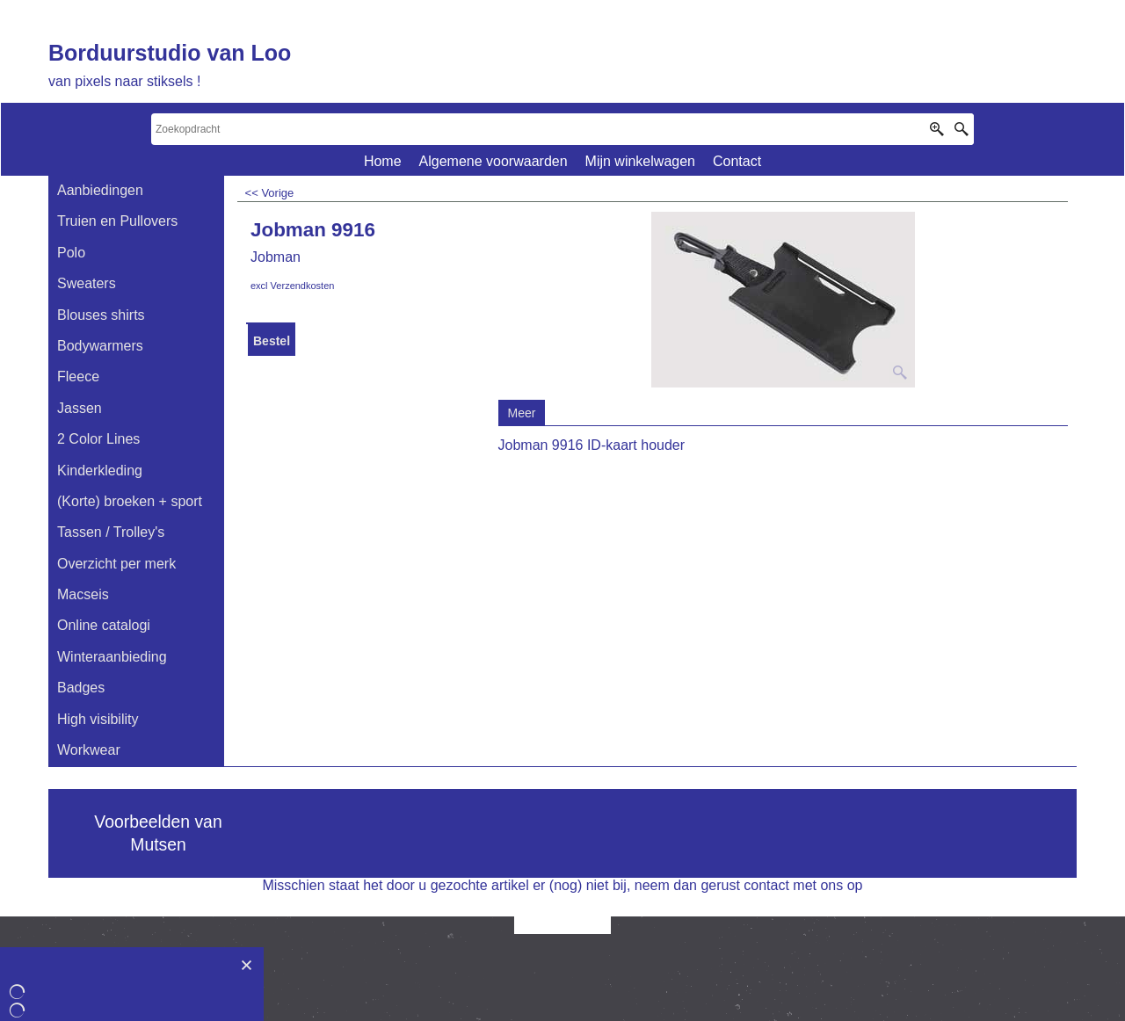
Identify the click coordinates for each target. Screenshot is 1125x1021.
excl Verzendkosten (292, 285)
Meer (522, 413)
